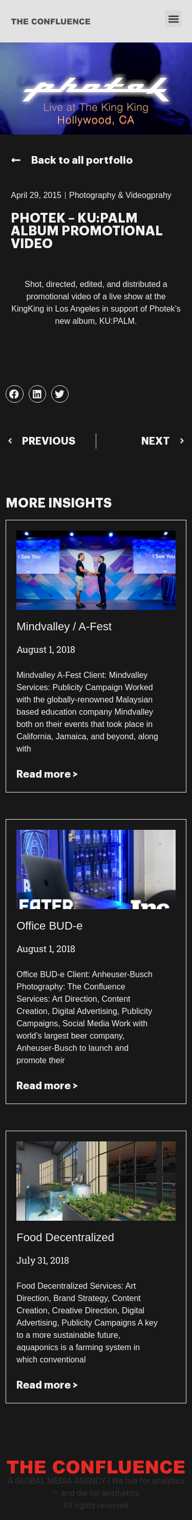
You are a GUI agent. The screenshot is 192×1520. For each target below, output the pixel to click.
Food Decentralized (65, 1237)
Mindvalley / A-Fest (64, 626)
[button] (173, 18)
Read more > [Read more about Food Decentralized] (47, 1385)
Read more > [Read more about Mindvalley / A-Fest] (47, 774)
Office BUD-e (49, 925)
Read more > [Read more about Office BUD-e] (47, 1086)
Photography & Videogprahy (120, 195)
